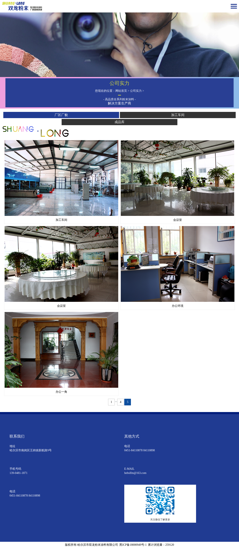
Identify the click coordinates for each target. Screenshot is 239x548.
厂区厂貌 (61, 115)
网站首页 (121, 90)
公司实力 (136, 90)
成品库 (119, 122)
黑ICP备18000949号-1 (132, 544)
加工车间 (177, 115)
